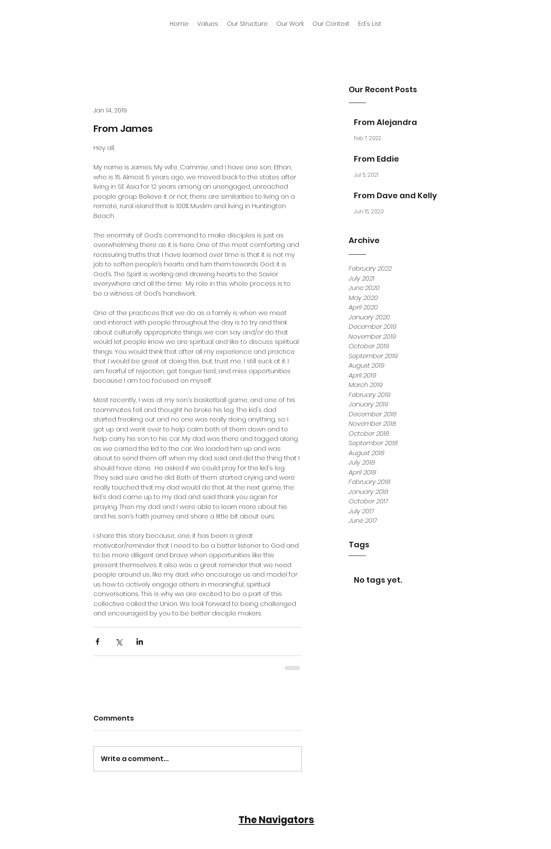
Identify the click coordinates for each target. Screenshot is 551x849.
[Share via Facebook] (97, 641)
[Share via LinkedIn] (140, 641)
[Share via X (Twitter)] (119, 641)
